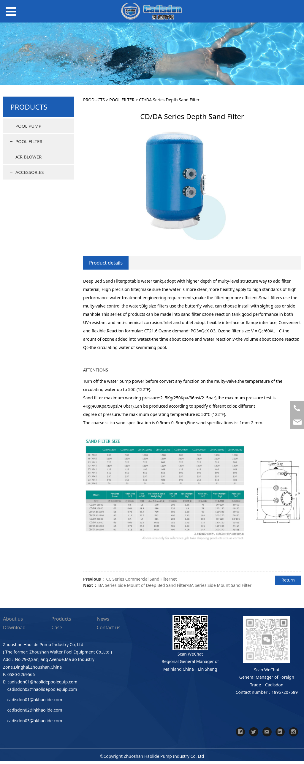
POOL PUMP (28, 126)
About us (13, 619)
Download (14, 627)
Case (57, 627)
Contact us (109, 627)
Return (288, 580)
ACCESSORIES (29, 172)
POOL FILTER (28, 141)
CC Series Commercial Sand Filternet (141, 579)
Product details (106, 263)
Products (61, 619)
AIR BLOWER (28, 157)
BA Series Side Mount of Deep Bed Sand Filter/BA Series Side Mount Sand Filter (174, 585)
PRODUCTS (94, 99)
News (103, 619)
